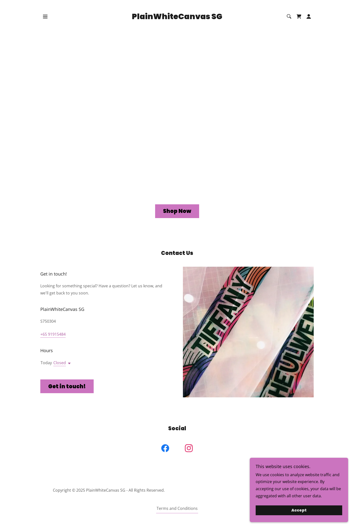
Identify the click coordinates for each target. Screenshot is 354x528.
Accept (299, 510)
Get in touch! (67, 386)
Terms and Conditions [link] (177, 508)
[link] (177, 17)
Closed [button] (59, 362)
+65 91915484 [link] (53, 334)
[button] (45, 16)
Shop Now (177, 211)
